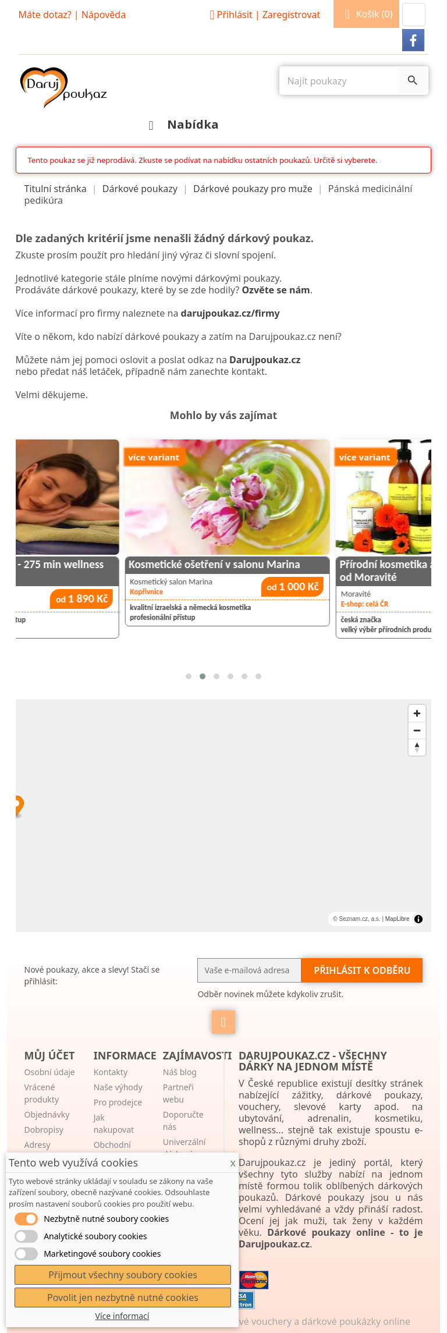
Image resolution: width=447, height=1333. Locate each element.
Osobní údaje (49, 1071)
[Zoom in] (417, 713)
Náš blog (180, 1071)
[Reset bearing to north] (417, 747)
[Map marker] (224, 807)
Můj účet (49, 1055)
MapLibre (397, 919)
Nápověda (103, 14)
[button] (413, 14)
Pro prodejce (118, 1102)
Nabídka (181, 124)
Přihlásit (263, 14)
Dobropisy (43, 1129)
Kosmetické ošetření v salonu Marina (296, 564)
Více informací (122, 1315)
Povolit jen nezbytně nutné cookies (122, 1297)
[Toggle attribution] (418, 919)
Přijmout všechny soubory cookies (122, 1274)
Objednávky (47, 1114)
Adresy (37, 1144)
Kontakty (110, 1071)
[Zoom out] (417, 730)
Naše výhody (118, 1087)
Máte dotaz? (45, 14)
